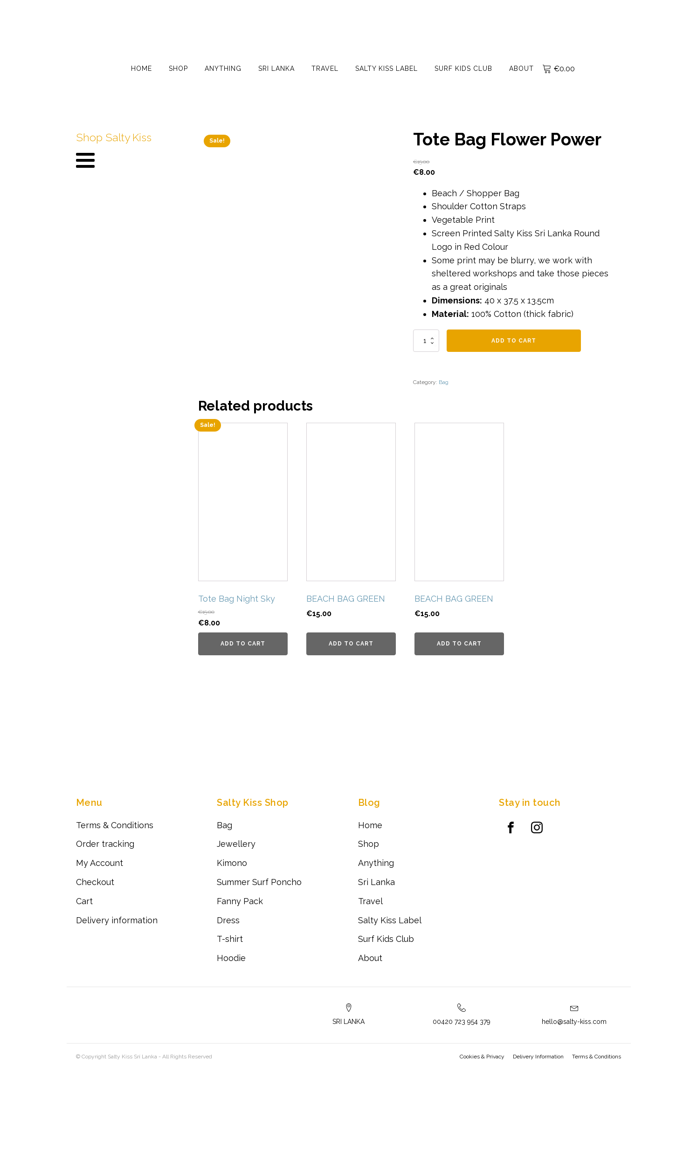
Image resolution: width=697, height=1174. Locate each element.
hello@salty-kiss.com (574, 1126)
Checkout (95, 986)
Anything (223, 68)
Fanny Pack (240, 1005)
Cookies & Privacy (482, 1161)
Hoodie (231, 1062)
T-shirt (230, 1043)
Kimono (232, 967)
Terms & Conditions (114, 929)
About (521, 68)
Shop (178, 68)
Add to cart (513, 340)
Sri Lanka (276, 68)
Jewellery (236, 948)
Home (141, 68)
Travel (324, 68)
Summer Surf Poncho (259, 986)
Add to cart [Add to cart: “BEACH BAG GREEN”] (351, 748)
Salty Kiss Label (386, 68)
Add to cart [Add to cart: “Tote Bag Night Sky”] (243, 748)
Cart (84, 1005)
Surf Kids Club (463, 68)
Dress (228, 1024)
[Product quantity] (426, 341)
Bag (444, 382)
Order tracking (105, 948)
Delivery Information (538, 1161)
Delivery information (117, 1024)
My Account (99, 967)
